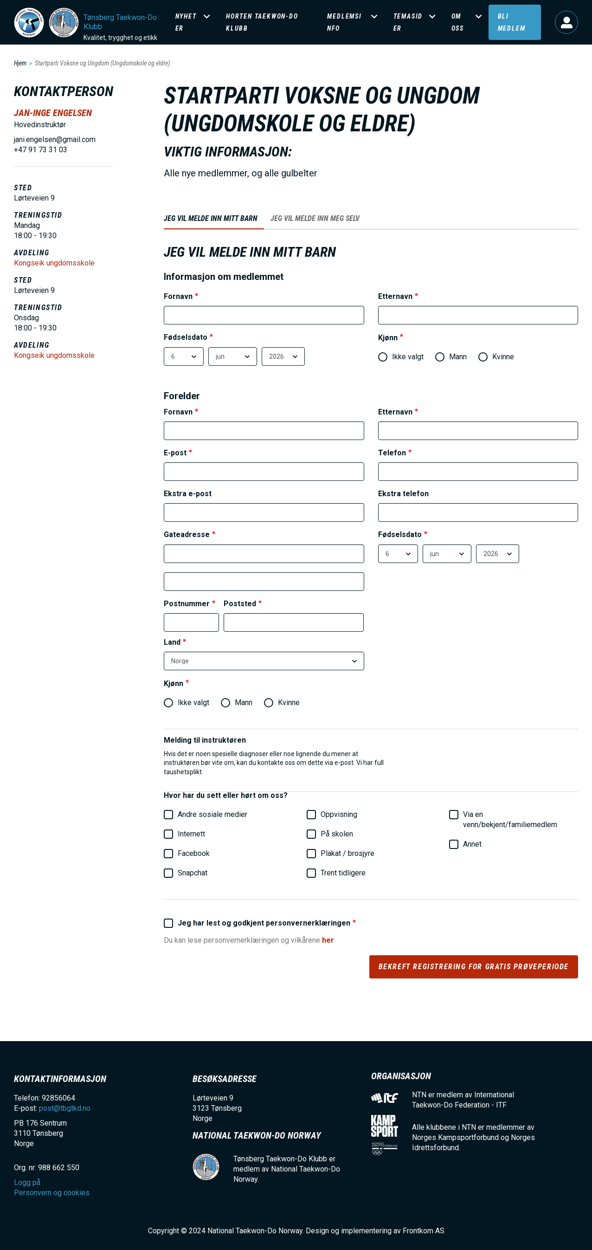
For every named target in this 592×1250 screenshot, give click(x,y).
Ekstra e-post (188, 494)
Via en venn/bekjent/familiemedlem (503, 819)
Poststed (240, 604)
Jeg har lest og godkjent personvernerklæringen (257, 923)
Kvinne (496, 357)
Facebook (187, 853)
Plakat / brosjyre (340, 853)
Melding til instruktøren (205, 741)
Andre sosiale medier (205, 814)
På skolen (330, 834)
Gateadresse (187, 535)
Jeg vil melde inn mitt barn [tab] (210, 218)
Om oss (457, 22)
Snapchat (185, 873)
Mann (451, 357)
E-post (175, 453)
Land (172, 643)
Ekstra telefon (403, 494)
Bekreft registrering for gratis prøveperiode (474, 966)
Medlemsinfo (344, 22)
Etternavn (395, 297)
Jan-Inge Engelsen (53, 112)
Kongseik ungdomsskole (54, 263)
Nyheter (186, 22)
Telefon (392, 453)
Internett (184, 834)
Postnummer (187, 604)
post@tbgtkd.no (64, 1108)
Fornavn (178, 297)
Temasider (408, 22)
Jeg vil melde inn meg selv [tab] (315, 218)
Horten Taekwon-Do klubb (262, 22)
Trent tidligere (336, 873)
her (328, 940)
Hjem (20, 63)
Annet (465, 844)
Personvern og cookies (52, 1192)
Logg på (566, 22)
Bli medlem (512, 22)
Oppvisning (332, 814)
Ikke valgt (401, 357)
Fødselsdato (185, 338)
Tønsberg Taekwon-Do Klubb (120, 22)
